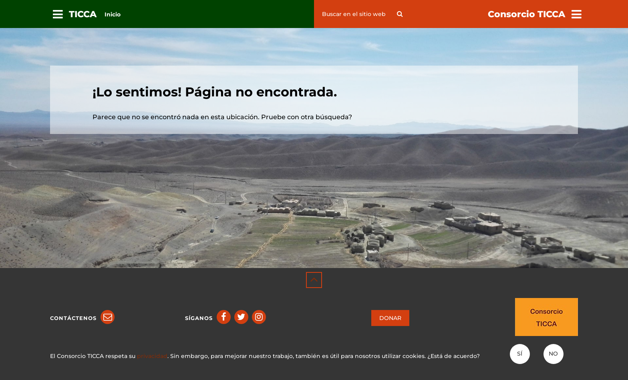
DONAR (390, 318)
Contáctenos (73, 318)
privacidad (152, 356)
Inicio (113, 14)
